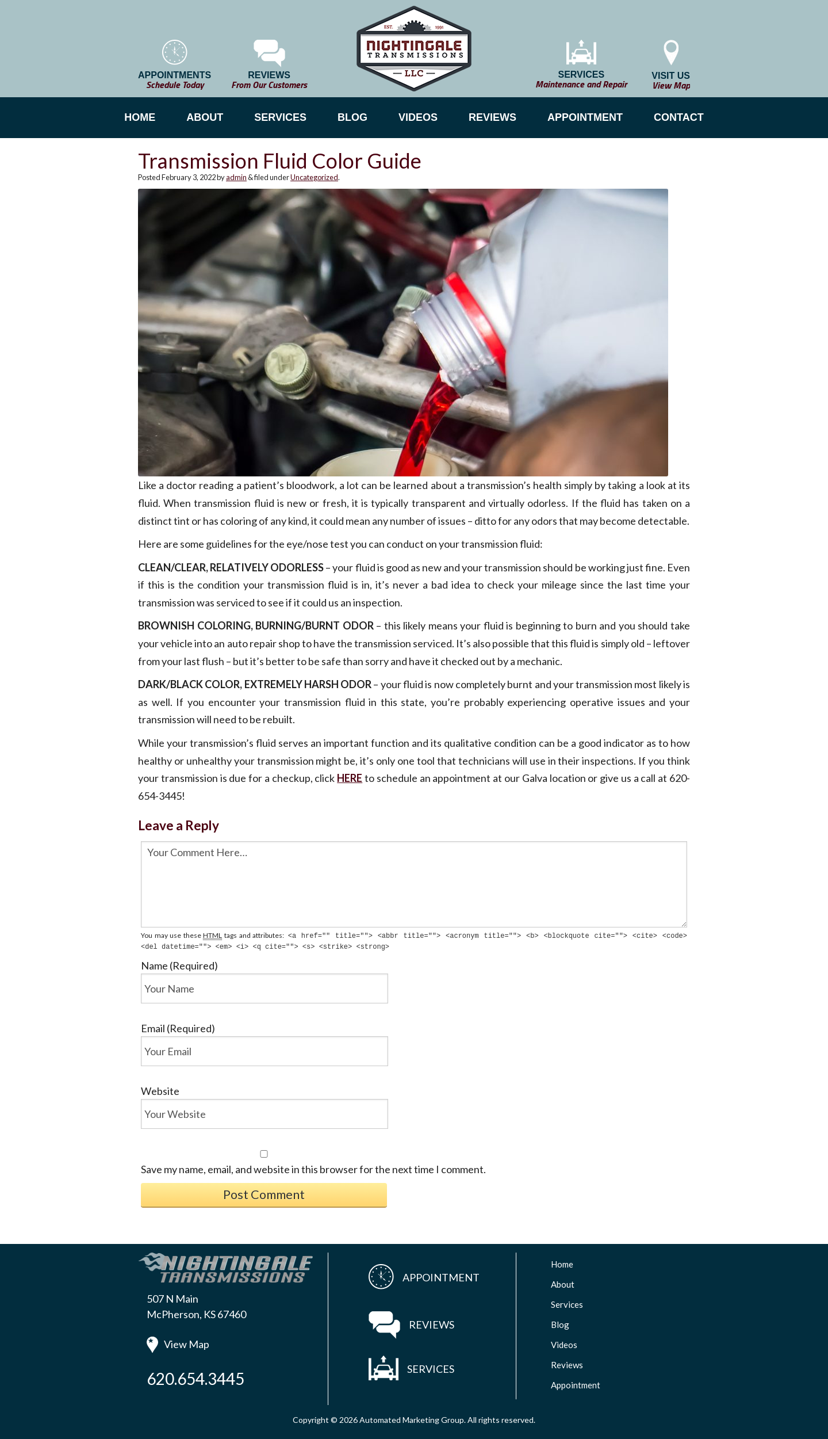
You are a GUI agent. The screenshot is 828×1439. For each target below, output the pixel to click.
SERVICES (280, 117)
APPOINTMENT (585, 117)
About (562, 1283)
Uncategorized (314, 177)
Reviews (567, 1363)
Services (567, 1303)
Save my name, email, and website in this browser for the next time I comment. (313, 1168)
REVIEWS (492, 117)
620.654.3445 (195, 1377)
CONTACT (679, 117)
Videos (564, 1343)
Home (562, 1263)
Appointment (575, 1384)
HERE (349, 778)
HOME (139, 117)
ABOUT (204, 117)
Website (160, 1089)
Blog (560, 1323)
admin (236, 177)
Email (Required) (178, 1027)
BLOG (352, 117)
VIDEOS (418, 117)
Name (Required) (179, 964)
